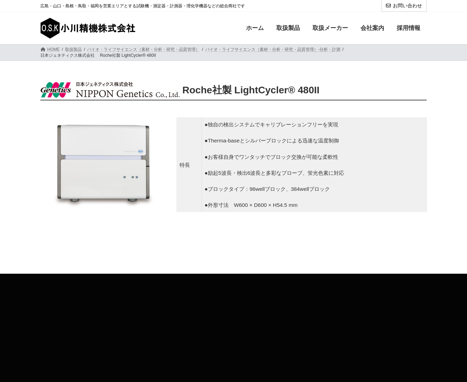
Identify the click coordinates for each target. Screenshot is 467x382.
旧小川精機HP (286, 280)
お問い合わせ (404, 5)
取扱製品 (55, 280)
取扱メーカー (90, 280)
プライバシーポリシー (238, 280)
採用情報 (156, 280)
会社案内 (125, 280)
